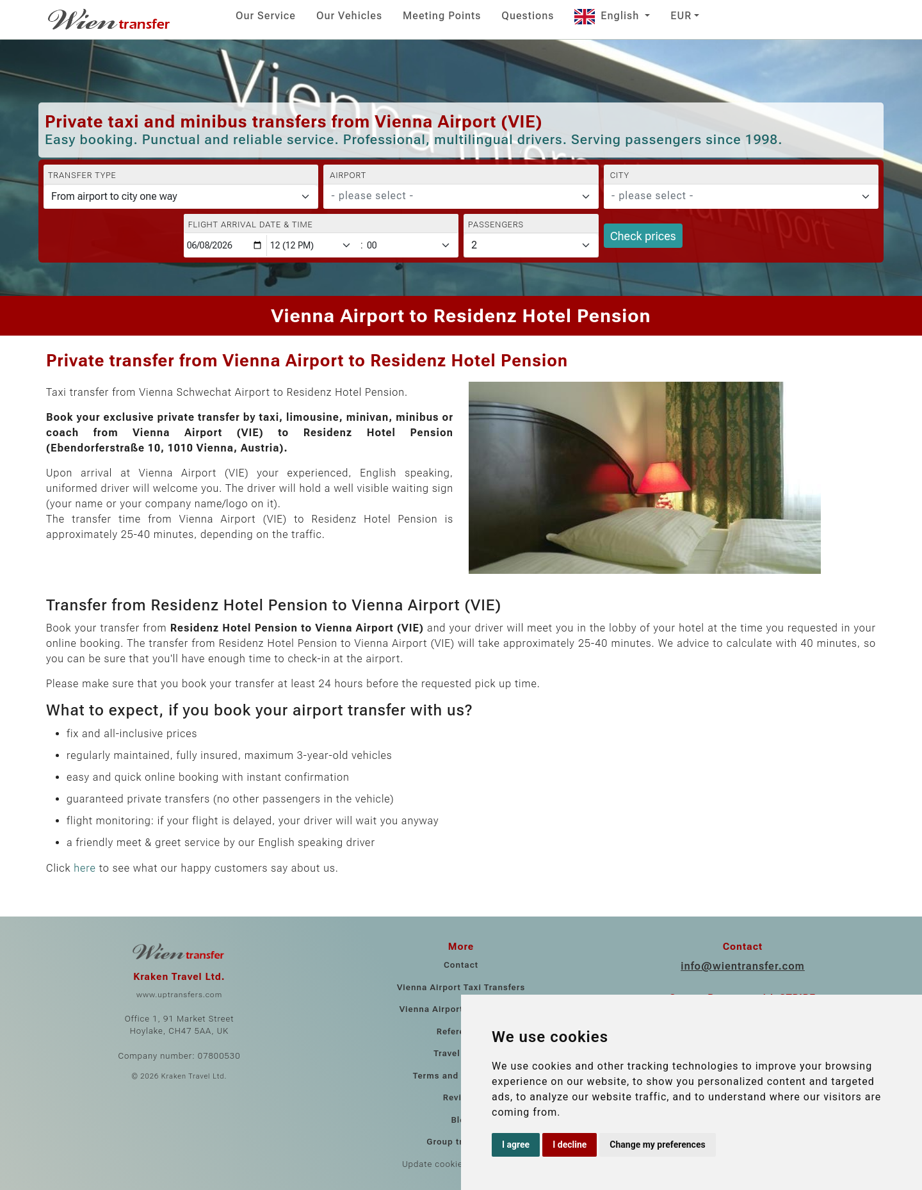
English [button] (608, 16)
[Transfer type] (181, 196)
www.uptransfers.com (179, 994)
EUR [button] (680, 16)
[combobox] (460, 196)
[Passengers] (531, 245)
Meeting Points (442, 16)
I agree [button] (516, 1144)
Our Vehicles (349, 16)
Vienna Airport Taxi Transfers (461, 987)
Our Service (266, 16)
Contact (461, 965)
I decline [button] (569, 1144)
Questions (527, 16)
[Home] (110, 19)
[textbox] (453, 196)
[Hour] (313, 245)
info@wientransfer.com (743, 966)
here (85, 868)
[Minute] (411, 245)
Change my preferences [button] (657, 1144)
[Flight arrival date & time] (225, 245)
